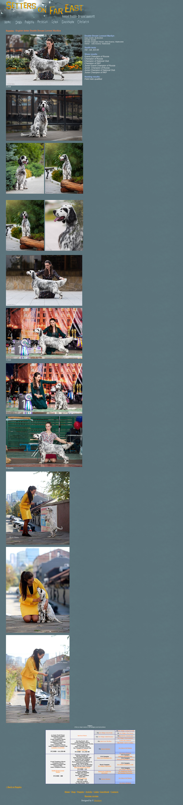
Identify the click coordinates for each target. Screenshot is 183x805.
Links (96, 792)
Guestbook (104, 792)
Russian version (91, 796)
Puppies (80, 792)
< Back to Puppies (14, 787)
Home (67, 792)
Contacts (114, 792)
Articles (89, 792)
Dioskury (98, 800)
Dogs (73, 792)
